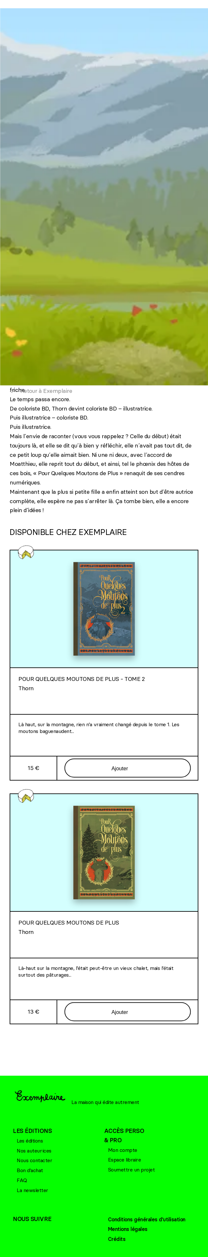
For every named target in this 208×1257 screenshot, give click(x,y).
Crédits (117, 1239)
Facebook (18, 1230)
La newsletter (32, 1190)
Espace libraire (124, 1159)
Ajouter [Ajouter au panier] (120, 768)
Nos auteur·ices (34, 1150)
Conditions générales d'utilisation (146, 1219)
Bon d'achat (30, 1170)
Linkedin (43, 1230)
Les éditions (30, 1140)
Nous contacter (34, 1160)
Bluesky (30, 1230)
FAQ (22, 1180)
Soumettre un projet (131, 1169)
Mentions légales (128, 1229)
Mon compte (122, 1150)
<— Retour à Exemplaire (41, 390)
